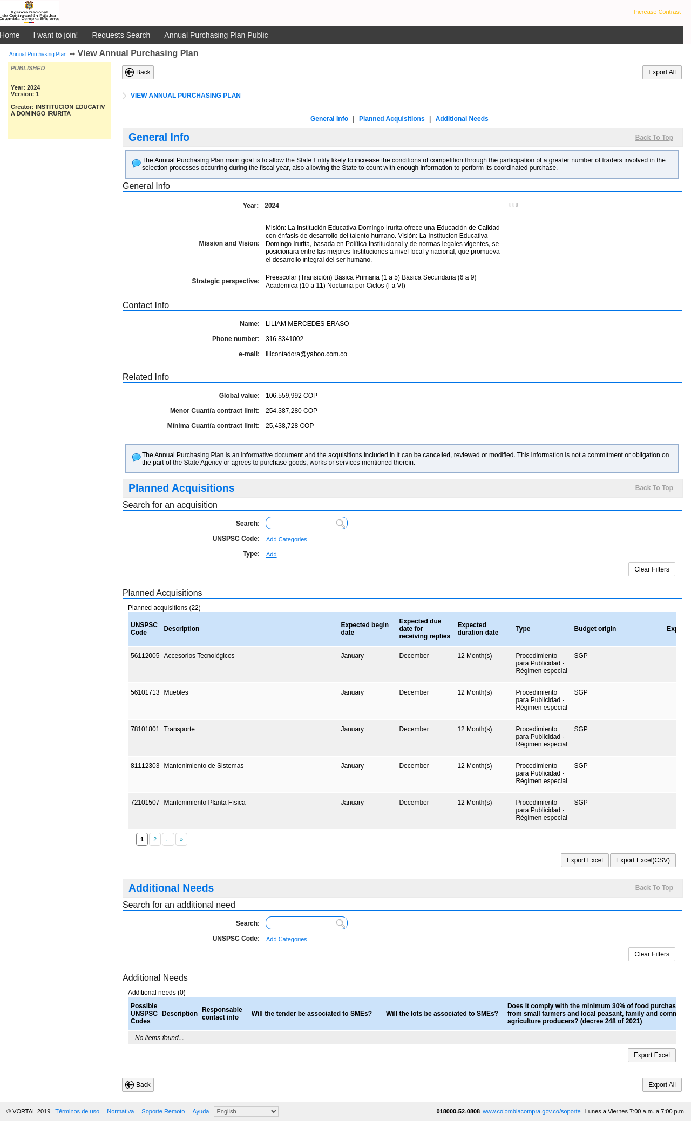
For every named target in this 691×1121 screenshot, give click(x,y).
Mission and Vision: (229, 243)
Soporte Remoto (163, 1111)
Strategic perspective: (226, 281)
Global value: (239, 395)
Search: (248, 523)
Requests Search (121, 35)
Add (271, 554)
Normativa (120, 1111)
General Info (329, 119)
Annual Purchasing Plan (38, 54)
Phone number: (236, 339)
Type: (251, 554)
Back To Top (654, 137)
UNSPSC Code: (236, 538)
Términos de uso (77, 1111)
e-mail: (249, 354)
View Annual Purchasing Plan (138, 53)
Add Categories (286, 539)
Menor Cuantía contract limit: (215, 411)
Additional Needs (462, 119)
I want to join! (55, 35)
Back (143, 72)
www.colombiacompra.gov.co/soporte (532, 1111)
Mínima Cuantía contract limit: (213, 426)
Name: (250, 324)
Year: (251, 205)
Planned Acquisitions (392, 119)
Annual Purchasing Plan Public (216, 35)
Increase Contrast (657, 12)
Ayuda (200, 1111)
